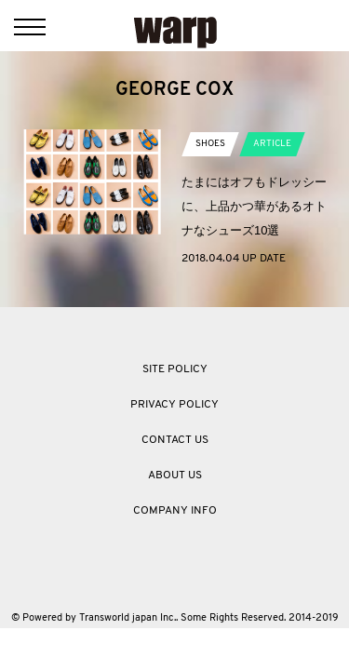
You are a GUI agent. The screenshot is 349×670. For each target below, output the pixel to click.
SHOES (210, 144)
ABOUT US (175, 475)
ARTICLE (272, 144)
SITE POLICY (175, 369)
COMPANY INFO (175, 510)
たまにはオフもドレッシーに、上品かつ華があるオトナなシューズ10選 (254, 206)
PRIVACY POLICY (174, 404)
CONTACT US (174, 440)
